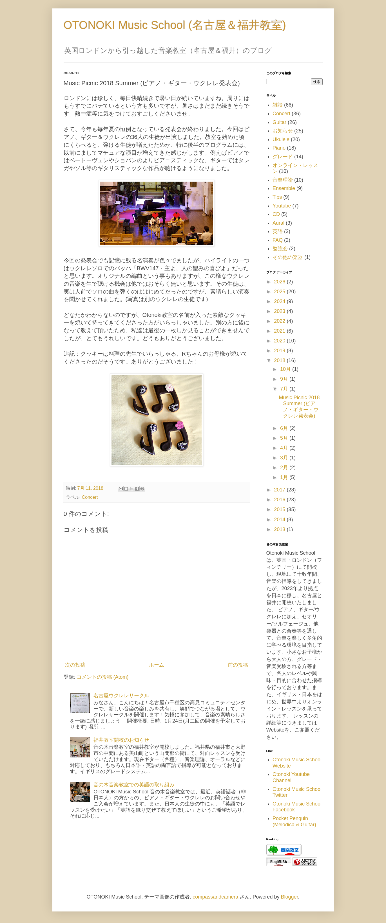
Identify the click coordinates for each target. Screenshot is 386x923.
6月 (284, 428)
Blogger (289, 897)
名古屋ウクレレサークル (121, 695)
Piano (279, 148)
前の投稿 (238, 665)
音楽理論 (283, 180)
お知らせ (283, 131)
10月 (286, 369)
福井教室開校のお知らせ (121, 740)
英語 (278, 231)
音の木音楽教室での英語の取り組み (134, 784)
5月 (284, 438)
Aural (278, 223)
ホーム (156, 665)
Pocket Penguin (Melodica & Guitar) (294, 821)
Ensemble (284, 188)
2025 (280, 291)
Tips (277, 197)
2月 (284, 467)
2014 (280, 519)
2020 (280, 341)
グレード (283, 156)
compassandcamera (215, 897)
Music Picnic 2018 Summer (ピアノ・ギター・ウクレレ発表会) (299, 407)
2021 (280, 331)
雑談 (278, 105)
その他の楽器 (288, 257)
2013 (280, 529)
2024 (280, 301)
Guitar (279, 122)
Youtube (282, 206)
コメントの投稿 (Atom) (103, 677)
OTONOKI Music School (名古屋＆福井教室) (175, 25)
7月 (284, 389)
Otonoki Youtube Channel (291, 777)
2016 (280, 499)
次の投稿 (75, 665)
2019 (280, 350)
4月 (284, 448)
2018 (280, 360)
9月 (284, 379)
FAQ (278, 240)
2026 (280, 282)
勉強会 (280, 248)
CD (276, 214)
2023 (280, 311)
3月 (284, 458)
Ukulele (281, 139)
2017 (280, 490)
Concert (90, 497)
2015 (280, 509)
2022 (280, 321)
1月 (284, 477)
